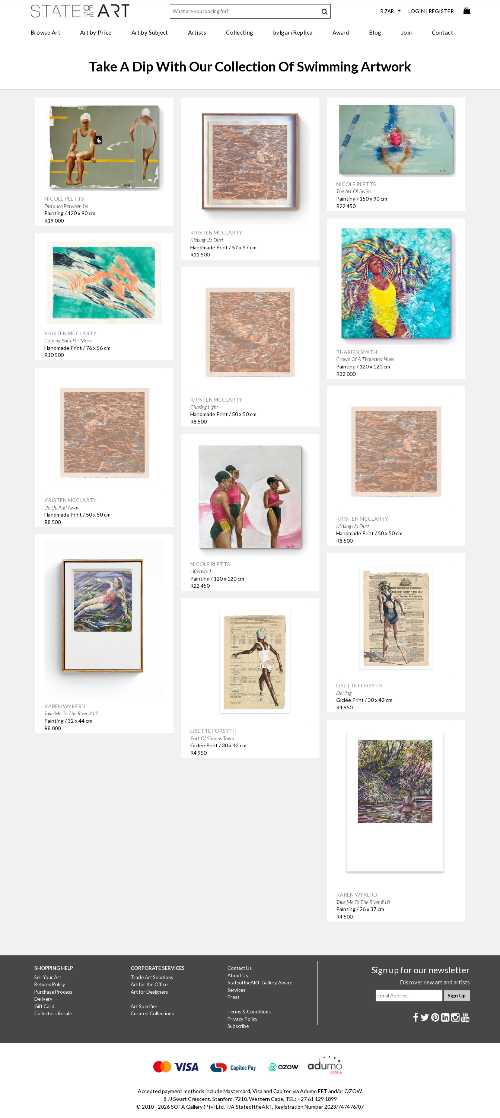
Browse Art (46, 32)
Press (233, 997)
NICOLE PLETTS (64, 198)
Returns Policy (49, 984)
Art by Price (95, 32)
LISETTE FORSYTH (359, 685)
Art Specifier (144, 1006)
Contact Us (239, 968)
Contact (442, 32)
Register (441, 11)
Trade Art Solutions (152, 977)
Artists (197, 32)
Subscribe (238, 1026)
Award (340, 32)
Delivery (43, 999)
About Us (237, 975)
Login (416, 11)
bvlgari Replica (293, 32)
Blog (375, 32)
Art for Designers (149, 992)
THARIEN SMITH (356, 352)
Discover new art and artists (435, 982)
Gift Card (44, 1006)
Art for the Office (149, 984)
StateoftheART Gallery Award (260, 983)
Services (236, 990)
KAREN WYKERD (64, 706)
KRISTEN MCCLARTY (216, 232)
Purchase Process (53, 992)
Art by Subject (149, 32)
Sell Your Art (47, 977)
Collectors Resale (53, 1013)
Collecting (240, 32)
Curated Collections (152, 1013)
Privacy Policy (242, 1019)
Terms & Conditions (249, 1012)
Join (406, 32)
